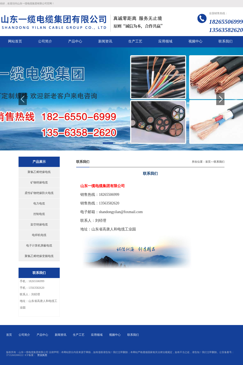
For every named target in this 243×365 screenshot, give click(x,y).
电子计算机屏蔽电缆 (39, 245)
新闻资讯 (60, 334)
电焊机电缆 (39, 235)
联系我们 (219, 161)
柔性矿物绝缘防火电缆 (39, 193)
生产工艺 (78, 334)
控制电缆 (39, 214)
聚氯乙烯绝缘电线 (39, 172)
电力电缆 (39, 203)
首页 (208, 161)
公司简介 (24, 334)
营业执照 (42, 355)
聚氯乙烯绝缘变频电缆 (39, 256)
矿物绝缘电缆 (39, 182)
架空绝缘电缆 (39, 224)
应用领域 (97, 334)
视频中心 (115, 334)
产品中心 (42, 334)
